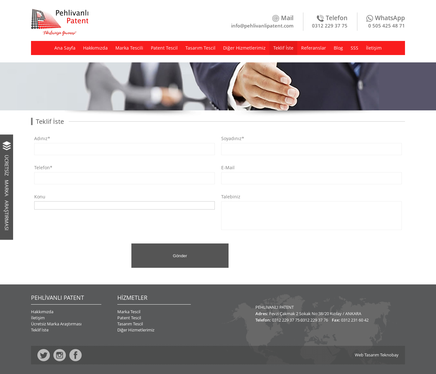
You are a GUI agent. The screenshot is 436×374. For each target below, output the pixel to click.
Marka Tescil (128, 311)
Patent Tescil (164, 48)
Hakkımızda (95, 48)
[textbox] (38, 205)
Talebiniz (230, 197)
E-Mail (228, 168)
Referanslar (313, 48)
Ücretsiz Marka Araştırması (56, 324)
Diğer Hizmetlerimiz (244, 48)
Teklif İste (283, 48)
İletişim (374, 48)
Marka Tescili (129, 48)
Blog (338, 48)
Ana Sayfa (64, 48)
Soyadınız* (232, 138)
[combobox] (124, 205)
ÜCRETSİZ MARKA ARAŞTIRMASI (7, 192)
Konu (39, 197)
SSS (354, 48)
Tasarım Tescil (200, 48)
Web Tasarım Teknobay (377, 355)
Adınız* (42, 138)
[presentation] (79, 255)
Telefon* (43, 168)
